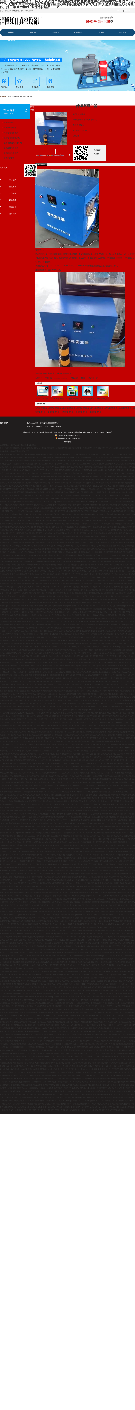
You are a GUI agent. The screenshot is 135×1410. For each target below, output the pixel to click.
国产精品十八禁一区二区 (45, 461)
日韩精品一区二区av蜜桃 (110, 647)
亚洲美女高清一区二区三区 (112, 527)
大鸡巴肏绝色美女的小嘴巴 (39, 467)
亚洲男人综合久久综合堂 (109, 858)
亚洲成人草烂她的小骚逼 (108, 883)
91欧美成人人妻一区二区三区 (74, 533)
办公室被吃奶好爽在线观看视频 (87, 637)
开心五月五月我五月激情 (45, 700)
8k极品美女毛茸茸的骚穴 (63, 508)
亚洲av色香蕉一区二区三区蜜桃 (89, 858)
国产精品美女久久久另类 (64, 479)
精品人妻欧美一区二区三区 (60, 574)
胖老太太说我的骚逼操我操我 (55, 1019)
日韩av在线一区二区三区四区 (55, 486)
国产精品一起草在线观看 (97, 546)
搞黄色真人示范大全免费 (40, 845)
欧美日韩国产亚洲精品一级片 (108, 915)
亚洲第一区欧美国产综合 (21, 549)
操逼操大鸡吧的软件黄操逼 (51, 981)
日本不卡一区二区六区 (15, 804)
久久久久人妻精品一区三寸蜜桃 (114, 754)
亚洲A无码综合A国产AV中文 (106, 804)
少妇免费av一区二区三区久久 (66, 741)
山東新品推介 (29, 96)
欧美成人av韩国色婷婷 (112, 486)
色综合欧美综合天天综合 (39, 892)
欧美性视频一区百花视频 (58, 470)
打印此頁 (73, 378)
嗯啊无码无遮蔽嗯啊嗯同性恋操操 (82, 892)
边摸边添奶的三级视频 (88, 520)
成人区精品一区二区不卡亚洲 (66, 1063)
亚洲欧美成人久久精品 (67, 631)
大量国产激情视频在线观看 (56, 1022)
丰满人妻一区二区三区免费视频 (90, 738)
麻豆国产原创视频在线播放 (36, 839)
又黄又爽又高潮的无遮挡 (110, 716)
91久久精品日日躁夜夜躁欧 (87, 1063)
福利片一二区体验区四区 (107, 937)
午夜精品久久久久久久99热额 (108, 1012)
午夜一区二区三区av (104, 974)
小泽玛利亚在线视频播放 (65, 1079)
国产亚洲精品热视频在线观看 (86, 631)
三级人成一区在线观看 (20, 905)
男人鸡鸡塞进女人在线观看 (115, 845)
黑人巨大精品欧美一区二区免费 (13, 952)
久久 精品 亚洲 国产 (36, 820)
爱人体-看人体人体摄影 (17, 536)
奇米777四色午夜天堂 (77, 625)
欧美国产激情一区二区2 (81, 836)
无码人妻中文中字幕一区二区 (61, 725)
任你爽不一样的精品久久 (94, 697)
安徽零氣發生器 (125, 408)
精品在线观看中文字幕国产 (49, 577)
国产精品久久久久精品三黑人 (57, 609)
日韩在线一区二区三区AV (61, 921)
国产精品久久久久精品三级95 (78, 788)
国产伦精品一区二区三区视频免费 (14, 744)
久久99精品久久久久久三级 (18, 921)
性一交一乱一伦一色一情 (118, 584)
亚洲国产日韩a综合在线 (115, 546)
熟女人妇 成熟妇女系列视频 (67, 959)
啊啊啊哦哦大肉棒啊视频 (22, 543)
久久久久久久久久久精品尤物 (101, 905)
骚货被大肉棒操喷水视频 (106, 593)
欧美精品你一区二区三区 (63, 461)
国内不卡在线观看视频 (97, 650)
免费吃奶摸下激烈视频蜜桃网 (12, 555)
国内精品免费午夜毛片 (105, 1063)
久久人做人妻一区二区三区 (45, 741)
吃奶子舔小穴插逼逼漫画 (69, 817)
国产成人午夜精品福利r (51, 1085)
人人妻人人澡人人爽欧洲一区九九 (79, 621)
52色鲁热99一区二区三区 (47, 1056)
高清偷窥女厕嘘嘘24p (105, 659)
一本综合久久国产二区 (76, 776)
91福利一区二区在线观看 (55, 684)
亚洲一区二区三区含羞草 (68, 937)
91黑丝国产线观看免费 (26, 640)
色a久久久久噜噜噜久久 (26, 968)
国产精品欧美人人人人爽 (22, 587)
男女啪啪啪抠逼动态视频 (101, 997)
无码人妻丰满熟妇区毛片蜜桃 (40, 574)
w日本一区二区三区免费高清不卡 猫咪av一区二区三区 (52, 464)
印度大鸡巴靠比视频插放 (80, 505)
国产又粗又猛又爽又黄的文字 (101, 495)
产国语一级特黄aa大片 (33, 877)
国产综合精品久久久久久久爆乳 (103, 596)
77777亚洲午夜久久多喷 (15, 489)
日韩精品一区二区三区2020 (105, 577)
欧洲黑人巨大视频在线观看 (92, 880)
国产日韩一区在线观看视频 (114, 710)
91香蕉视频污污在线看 (10, 643)
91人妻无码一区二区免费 (87, 974)
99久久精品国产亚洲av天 (76, 801)
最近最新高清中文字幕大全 (33, 861)
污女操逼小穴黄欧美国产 (31, 1050)
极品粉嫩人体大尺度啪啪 (20, 470)
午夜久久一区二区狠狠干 (98, 543)
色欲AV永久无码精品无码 (64, 902)
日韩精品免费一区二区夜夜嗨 (72, 811)
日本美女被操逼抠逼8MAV (72, 653)
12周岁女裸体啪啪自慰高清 (92, 688)
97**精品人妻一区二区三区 (60, 473)
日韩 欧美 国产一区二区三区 (117, 467)
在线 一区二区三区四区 (59, 621)
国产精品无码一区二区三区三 (47, 694)
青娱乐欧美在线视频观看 (28, 659)
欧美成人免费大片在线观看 (47, 662)
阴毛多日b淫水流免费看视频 (75, 454)
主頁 (9, 96)
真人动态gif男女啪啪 (14, 870)
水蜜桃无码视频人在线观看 (105, 530)
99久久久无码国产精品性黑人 (117, 511)
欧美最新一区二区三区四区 (80, 1094)
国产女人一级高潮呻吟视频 (111, 738)
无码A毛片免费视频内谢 (54, 688)
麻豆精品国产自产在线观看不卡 (51, 520)
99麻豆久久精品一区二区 (92, 807)
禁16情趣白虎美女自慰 (43, 625)
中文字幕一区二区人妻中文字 (63, 763)
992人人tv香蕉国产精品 (8, 823)
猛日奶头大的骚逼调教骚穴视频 (43, 940)
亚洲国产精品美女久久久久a (27, 514)
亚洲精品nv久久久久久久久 (24, 618)
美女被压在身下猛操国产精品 (28, 479)
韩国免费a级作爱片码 (122, 703)
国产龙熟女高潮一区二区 (53, 536)
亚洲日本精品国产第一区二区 (116, 747)
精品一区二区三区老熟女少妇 (25, 681)
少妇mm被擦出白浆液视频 (70, 918)
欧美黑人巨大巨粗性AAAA (64, 1028)
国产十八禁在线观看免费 (93, 956)
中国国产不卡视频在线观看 (100, 1094)
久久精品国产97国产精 (15, 530)
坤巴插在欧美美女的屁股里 (72, 760)
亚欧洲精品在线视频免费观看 (48, 514)
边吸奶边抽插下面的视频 (82, 766)
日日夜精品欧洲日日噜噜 (106, 1000)
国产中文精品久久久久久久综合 (96, 735)
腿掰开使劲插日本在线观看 (110, 1047)
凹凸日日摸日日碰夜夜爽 (88, 978)
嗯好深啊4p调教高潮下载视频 (32, 492)
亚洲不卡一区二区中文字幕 (24, 902)
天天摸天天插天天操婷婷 (87, 640)
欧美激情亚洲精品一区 (63, 722)
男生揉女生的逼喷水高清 (85, 852)
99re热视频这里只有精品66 (12, 634)
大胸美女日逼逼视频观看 (77, 615)
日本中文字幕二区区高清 (66, 662)
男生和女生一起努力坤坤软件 (27, 628)
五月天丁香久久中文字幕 (107, 476)
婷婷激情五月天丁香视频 (11, 539)
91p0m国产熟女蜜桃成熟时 (91, 489)
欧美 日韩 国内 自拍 (120, 1085)
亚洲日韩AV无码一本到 (52, 555)
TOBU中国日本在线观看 (95, 710)
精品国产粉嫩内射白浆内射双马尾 (12, 454)
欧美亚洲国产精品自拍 (87, 1085)
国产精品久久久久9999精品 (101, 870)
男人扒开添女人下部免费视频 (12, 1034)
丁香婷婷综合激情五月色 (70, 716)
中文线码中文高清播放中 (94, 533)
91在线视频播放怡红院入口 (106, 1031)
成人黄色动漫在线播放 (71, 593)
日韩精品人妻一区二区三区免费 (17, 647)
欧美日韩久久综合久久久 (19, 848)
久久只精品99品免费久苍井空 (11, 577)
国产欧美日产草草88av (110, 489)
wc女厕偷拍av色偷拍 (80, 508)
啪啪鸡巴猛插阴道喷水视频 (76, 1110)
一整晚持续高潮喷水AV (48, 1050)
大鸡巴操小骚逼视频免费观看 (105, 1079)
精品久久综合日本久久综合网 (39, 785)
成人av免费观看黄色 (78, 706)
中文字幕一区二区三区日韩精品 (23, 612)
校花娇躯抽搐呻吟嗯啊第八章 (86, 1038)
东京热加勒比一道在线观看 (21, 495)
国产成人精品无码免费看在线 (114, 744)
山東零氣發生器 (41, 408)
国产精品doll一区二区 (32, 911)
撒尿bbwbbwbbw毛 (55, 760)
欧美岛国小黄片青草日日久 (21, 476)
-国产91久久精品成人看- (75, 467)
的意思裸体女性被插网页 (52, 974)
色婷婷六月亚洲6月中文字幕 (63, 1066)
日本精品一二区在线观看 (35, 744)
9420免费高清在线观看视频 (31, 981)
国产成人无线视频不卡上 (45, 766)
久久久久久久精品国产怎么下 (95, 571)
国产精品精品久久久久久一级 (118, 621)
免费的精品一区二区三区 (89, 656)
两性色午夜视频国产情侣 (27, 1091)
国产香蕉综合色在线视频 (89, 536)
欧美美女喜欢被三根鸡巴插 (121, 662)
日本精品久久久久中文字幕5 (90, 524)
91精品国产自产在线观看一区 (19, 1044)
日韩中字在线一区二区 (52, 738)
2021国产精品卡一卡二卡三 (63, 669)
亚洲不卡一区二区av (39, 984)
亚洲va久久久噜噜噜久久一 (90, 568)
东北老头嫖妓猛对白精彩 (82, 1104)
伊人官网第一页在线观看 (102, 498)
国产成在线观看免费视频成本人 (66, 476)
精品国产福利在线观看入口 (69, 795)
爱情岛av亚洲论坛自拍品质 (18, 1060)
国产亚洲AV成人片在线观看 (109, 713)
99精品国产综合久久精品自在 (50, 656)
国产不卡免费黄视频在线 (77, 609)
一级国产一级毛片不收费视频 (10, 631)
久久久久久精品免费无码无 (81, 722)
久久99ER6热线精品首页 (90, 713)
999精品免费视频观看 (62, 498)
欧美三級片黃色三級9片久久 (122, 870)
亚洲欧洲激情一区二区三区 (107, 1069)
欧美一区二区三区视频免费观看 (116, 946)
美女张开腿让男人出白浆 (43, 505)
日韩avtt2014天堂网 (102, 823)
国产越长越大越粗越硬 (114, 580)
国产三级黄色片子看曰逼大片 (116, 590)
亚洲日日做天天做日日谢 (107, 653)
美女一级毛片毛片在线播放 (9, 580)
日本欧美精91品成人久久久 (91, 1107)
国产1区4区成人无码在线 (77, 798)
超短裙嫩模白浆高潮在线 (102, 1050)
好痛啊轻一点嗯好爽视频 (25, 997)
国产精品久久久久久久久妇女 (19, 486)
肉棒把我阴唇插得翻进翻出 (107, 665)
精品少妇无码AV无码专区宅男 (91, 675)
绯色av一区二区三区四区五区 (16, 716)
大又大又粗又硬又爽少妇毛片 (120, 700)
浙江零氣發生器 (97, 408)
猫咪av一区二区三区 (10, 640)
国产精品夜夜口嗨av (116, 757)
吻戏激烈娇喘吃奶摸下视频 (50, 561)
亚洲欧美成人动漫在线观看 (69, 978)
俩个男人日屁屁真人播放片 (57, 615)
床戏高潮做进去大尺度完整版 (35, 697)
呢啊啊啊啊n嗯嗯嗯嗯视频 (101, 902)
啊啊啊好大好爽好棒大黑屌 (63, 968)
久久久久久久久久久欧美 (17, 814)
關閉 (83, 378)
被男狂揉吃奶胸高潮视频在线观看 (55, 606)
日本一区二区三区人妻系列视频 (61, 495)
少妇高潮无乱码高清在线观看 (80, 930)
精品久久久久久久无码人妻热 (25, 978)
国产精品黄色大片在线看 (124, 628)
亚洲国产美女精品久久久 (78, 618)
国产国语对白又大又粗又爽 (89, 987)
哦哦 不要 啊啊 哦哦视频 (11, 558)
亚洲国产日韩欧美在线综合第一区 (45, 959)
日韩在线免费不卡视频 (8, 672)
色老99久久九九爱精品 (14, 754)
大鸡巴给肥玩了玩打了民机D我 (37, 801)
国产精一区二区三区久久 (8, 533)
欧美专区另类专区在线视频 (107, 874)
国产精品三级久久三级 (38, 457)
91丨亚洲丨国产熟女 (10, 498)
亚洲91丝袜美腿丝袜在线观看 (14, 899)
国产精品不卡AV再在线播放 (65, 565)
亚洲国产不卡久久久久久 (101, 855)
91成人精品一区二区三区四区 (50, 811)
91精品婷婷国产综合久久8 (9, 915)
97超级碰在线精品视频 (18, 615)
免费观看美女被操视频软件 (120, 725)
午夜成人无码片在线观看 (35, 883)
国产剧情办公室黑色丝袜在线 (111, 981)
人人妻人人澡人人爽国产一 (36, 684)
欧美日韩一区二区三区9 (118, 1056)
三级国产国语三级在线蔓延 (74, 744)
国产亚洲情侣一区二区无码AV (124, 968)
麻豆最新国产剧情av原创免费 (86, 732)
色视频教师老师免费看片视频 (16, 571)
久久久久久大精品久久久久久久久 (94, 993)
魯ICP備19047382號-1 (72, 435)
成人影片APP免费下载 (43, 637)
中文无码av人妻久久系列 (45, 498)
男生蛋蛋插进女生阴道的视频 (25, 766)
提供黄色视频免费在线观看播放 (117, 457)
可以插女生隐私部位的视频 (67, 552)
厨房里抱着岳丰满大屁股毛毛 (52, 539)
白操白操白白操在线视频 (58, 801)
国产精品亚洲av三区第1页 (114, 776)
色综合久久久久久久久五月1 (96, 606)
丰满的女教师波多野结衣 (120, 792)
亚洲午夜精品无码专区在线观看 (43, 858)
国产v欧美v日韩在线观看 (88, 874)
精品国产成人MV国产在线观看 (49, 817)
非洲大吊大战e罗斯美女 (70, 877)
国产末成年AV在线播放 (61, 990)
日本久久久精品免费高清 (46, 628)
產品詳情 (41, 165)
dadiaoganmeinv (90, 530)
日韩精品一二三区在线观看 (82, 826)
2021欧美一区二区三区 (49, 1015)
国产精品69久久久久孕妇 (63, 700)
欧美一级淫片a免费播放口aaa (30, 867)
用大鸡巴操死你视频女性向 (101, 722)
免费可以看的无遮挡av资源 (30, 565)
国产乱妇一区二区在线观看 (27, 1056)
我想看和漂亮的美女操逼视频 (71, 561)
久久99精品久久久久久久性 (49, 599)
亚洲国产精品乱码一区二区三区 (41, 826)
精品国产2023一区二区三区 (103, 968)
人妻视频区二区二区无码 (108, 536)
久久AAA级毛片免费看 (13, 1038)
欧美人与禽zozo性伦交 (35, 568)
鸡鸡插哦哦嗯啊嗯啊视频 (81, 495)
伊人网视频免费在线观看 (22, 688)
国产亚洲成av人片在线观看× (16, 684)
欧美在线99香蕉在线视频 (96, 678)
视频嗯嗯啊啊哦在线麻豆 (104, 959)
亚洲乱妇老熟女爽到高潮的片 (84, 1066)
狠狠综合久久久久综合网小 (83, 1050)
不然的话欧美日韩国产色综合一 (29, 561)
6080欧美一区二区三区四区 (107, 1038)
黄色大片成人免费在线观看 (124, 634)
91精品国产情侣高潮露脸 (37, 889)
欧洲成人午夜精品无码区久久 (73, 735)
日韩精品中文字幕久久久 (40, 706)
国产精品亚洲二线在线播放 (83, 479)
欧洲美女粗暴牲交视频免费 (27, 937)
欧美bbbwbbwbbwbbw (66, 864)
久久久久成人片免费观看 (75, 1034)
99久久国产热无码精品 (112, 533)
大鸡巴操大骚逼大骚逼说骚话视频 (75, 539)
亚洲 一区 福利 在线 (62, 580)
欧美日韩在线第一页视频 (23, 502)
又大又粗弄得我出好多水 (21, 722)
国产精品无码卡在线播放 (124, 530)
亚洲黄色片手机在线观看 (113, 886)
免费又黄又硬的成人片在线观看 (77, 1022)
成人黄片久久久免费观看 (121, 826)
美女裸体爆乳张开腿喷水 (98, 511)
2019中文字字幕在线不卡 (54, 987)
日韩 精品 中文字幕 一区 (73, 984)
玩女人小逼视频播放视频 (82, 1044)
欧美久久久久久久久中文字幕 (61, 792)
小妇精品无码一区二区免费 (83, 502)
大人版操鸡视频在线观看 (67, 514)
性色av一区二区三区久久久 (39, 470)
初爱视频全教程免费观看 (44, 669)
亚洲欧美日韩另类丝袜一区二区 (38, 855)
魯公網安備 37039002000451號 (67, 438)
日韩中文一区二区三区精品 (100, 1101)
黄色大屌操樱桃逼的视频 (28, 662)
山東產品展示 (18, 96)
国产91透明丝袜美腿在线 (17, 974)
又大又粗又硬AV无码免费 (70, 874)
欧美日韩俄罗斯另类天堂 (70, 524)
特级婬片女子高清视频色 (84, 662)
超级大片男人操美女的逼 (77, 946)
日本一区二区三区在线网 (81, 464)
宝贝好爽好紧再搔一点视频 (21, 751)
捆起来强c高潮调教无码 (91, 811)
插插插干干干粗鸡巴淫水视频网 (119, 549)
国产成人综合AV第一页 (94, 801)
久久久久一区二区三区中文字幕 (44, 502)
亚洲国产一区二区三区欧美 (108, 656)
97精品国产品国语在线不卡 (79, 511)
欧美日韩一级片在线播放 (31, 656)
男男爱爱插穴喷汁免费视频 (99, 505)
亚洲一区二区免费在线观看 (121, 978)
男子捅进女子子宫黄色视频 (77, 747)
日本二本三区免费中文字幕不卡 (122, 1101)
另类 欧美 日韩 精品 (39, 688)
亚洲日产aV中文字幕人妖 (78, 580)
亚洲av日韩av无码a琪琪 (105, 691)
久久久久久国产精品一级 (31, 754)
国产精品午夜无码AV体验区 (84, 911)
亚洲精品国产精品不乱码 (22, 940)
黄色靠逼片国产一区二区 (25, 672)
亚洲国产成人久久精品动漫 (116, 464)
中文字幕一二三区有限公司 (16, 956)
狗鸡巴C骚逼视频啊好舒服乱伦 (88, 694)
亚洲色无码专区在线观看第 (62, 826)
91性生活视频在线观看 (55, 1082)
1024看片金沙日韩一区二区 (53, 489)
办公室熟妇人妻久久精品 (19, 713)
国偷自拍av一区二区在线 (71, 568)
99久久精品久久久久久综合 (40, 511)
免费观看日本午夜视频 (23, 483)
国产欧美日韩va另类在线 (65, 502)
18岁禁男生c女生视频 (13, 864)
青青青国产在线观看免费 (119, 1044)
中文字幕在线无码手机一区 (104, 574)
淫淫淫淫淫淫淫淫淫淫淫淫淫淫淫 (31, 643)
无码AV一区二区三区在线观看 (111, 568)
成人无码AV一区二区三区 (25, 703)
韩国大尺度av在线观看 (21, 826)
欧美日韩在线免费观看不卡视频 (96, 1034)
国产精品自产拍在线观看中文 (78, 543)
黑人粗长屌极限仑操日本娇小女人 (123, 1075)
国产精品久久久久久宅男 (76, 470)
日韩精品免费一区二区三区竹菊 (64, 732)
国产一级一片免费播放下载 (82, 751)
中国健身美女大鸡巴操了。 (51, 773)
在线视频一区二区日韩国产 (44, 672)
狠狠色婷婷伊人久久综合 (91, 1041)
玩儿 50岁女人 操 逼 (68, 558)
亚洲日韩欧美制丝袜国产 (28, 580)
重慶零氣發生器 (54, 412)
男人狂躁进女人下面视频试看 (85, 940)
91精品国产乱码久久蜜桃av (52, 653)
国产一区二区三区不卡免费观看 (55, 1110)
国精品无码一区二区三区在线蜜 (20, 946)
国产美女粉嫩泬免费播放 (68, 577)
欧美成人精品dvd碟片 (22, 621)
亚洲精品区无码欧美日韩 (44, 968)
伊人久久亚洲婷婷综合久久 (51, 877)
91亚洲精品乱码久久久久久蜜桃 (78, 1075)
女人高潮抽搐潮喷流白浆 (8, 962)
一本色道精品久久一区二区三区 (25, 700)
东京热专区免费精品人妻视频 (62, 848)
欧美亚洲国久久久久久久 (104, 829)
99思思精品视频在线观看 (85, 565)
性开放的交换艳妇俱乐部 (100, 930)
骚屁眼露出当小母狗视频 (57, 678)
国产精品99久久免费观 (32, 1015)
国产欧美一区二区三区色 (8, 637)
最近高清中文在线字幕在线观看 (112, 811)
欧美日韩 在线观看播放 (88, 593)
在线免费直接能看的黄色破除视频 (36, 454)
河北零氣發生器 (83, 408)
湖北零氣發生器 (82, 412)
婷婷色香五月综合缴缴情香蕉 (103, 924)
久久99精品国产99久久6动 (100, 1044)
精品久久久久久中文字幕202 (119, 848)
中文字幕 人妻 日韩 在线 (35, 987)
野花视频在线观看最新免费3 (17, 719)
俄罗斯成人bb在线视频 (58, 467)
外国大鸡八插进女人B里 (119, 902)
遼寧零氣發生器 (67, 412)
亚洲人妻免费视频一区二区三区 (117, 678)
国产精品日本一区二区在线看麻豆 (30, 533)
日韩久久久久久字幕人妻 (25, 924)
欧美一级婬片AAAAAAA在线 (31, 665)
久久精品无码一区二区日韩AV (77, 650)
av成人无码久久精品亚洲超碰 (66, 1053)
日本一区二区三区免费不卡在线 (122, 997)
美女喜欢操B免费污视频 (104, 558)
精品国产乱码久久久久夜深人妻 (46, 640)
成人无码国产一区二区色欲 (110, 773)
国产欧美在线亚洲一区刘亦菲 (31, 517)
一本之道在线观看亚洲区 (76, 697)
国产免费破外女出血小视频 (13, 691)
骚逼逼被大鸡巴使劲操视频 (107, 631)
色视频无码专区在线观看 (70, 773)
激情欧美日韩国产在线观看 (21, 984)
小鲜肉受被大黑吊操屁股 (86, 555)
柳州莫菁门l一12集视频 (66, 1091)
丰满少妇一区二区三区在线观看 (109, 782)
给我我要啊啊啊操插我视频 (109, 987)
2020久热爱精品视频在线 (35, 536)
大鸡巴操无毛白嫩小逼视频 (63, 823)
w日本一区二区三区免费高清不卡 (118, 993)
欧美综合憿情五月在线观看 (94, 889)
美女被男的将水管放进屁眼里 (76, 678)
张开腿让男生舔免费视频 (111, 896)
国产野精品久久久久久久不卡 (25, 829)
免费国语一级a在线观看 (10, 1069)
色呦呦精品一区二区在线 (68, 949)
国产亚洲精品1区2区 (117, 1104)
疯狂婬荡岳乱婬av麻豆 (60, 549)
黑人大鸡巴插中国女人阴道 (9, 520)
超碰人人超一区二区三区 (97, 473)
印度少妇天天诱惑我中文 (97, 785)
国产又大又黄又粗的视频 (102, 662)
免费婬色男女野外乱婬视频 (82, 461)
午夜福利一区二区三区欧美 (18, 889)
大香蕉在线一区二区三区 (79, 473)
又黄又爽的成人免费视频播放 (68, 640)
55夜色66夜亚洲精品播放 (53, 568)
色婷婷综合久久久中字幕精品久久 (14, 855)
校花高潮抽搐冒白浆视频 (86, 514)
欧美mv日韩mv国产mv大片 (69, 659)
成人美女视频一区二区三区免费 (47, 681)
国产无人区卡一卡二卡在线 (40, 621)
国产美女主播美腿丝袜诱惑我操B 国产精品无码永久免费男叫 (107, 833)
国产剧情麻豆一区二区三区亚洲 (25, 836)
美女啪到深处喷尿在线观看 (97, 618)
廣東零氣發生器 (111, 408)
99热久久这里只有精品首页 (33, 555)
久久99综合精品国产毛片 (50, 754)
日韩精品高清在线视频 (27, 915)
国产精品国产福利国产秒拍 (112, 609)
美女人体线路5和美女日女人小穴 (117, 839)
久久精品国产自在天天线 (110, 1107)
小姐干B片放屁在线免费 (103, 911)
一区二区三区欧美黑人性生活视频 (60, 965)
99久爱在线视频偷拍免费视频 (51, 691)
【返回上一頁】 (93, 378)
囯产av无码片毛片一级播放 (102, 461)
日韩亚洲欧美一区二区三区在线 (82, 498)
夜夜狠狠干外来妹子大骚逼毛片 (107, 555)
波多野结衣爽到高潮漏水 (23, 464)
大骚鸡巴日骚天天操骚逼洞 (27, 949)
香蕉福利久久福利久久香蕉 (58, 776)
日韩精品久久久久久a (115, 1034)
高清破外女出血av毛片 (13, 1050)
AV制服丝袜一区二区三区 (106, 1025)
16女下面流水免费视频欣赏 (26, 852)
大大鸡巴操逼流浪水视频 (40, 495)
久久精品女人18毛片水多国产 (55, 571)
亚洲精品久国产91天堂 (37, 593)
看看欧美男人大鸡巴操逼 (97, 580)
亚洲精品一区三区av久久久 (85, 628)
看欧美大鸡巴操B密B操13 (116, 751)
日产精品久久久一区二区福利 (10, 1104)
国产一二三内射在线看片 (55, 889)
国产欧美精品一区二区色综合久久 (51, 807)
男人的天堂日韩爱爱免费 (52, 643)
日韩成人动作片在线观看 (37, 905)
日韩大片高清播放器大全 (17, 801)
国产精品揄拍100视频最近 (24, 1031)
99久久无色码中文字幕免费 (121, 479)
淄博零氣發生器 (55, 408)
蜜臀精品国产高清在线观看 (123, 558)
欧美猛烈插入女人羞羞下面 (37, 719)
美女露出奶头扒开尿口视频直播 (66, 858)
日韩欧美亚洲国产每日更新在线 (40, 921)
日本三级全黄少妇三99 (50, 634)
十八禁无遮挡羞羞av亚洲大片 (88, 599)
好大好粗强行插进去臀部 (120, 722)
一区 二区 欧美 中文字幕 (58, 483)
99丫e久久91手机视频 (31, 804)
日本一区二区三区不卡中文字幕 (61, 587)
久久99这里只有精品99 (111, 880)
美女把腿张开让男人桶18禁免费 (77, 546)
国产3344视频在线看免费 (71, 536)
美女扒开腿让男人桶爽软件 (11, 918)
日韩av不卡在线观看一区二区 (39, 792)
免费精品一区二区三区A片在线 (100, 1088)
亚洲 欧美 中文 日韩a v (47, 782)
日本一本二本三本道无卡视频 (124, 574)
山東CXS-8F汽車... (43, 399)
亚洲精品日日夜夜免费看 (70, 643)
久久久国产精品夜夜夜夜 (103, 517)
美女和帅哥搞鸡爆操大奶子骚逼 (15, 735)
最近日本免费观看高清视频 (119, 892)
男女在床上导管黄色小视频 (114, 483)
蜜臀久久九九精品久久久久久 (19, 527)
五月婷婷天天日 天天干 (20, 792)
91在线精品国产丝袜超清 (11, 565)
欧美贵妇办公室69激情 (18, 1022)
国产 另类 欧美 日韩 (56, 527)
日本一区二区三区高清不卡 (121, 498)
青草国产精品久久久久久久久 (82, 792)
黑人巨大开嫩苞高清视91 (67, 694)
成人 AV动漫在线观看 (99, 621)
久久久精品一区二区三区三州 (72, 981)
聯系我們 (127, 11)
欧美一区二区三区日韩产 (101, 763)
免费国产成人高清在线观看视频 (96, 467)
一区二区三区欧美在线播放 (99, 1056)
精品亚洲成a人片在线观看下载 (99, 725)
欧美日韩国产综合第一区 (116, 735)
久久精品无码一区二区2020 (53, 710)
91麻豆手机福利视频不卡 (68, 599)
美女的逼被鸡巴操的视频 (63, 672)
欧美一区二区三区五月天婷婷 (115, 889)
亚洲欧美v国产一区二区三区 (100, 700)
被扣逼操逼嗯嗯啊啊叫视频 (113, 697)
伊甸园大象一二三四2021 (33, 530)
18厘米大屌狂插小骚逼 (60, 943)
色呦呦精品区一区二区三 (78, 785)
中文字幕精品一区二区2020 (49, 993)
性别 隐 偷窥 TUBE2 (16, 1015)
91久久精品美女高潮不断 (34, 606)
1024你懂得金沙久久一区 (25, 763)
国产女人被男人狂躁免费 (30, 599)
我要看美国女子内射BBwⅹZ (24, 505)
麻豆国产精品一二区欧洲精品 (121, 672)
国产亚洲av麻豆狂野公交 (94, 454)
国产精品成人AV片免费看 (71, 656)
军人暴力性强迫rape (108, 1003)
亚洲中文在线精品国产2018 (20, 511)
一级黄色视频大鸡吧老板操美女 (39, 779)
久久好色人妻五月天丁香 (35, 571)
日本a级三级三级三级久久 (59, 511)
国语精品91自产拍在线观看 (33, 710)
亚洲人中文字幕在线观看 (70, 1012)
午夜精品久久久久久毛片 (124, 965)
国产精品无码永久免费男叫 (82, 672)
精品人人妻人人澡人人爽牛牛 (10, 807)
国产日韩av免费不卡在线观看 (86, 1000)
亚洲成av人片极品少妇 (47, 479)
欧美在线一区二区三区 (86, 1053)
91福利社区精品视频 (106, 820)
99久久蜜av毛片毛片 (116, 565)
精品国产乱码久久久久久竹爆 (46, 1091)
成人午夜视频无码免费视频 (15, 911)
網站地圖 (67, 442)
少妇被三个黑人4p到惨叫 (83, 763)
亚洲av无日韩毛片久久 (81, 700)
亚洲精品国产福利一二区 (110, 643)
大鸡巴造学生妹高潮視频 (40, 946)
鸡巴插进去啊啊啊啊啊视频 (54, 883)
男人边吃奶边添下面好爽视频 (114, 1009)
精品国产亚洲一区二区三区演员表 (63, 637)
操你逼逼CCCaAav (99, 751)
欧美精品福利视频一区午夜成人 (68, 612)
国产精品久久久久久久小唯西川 (40, 848)
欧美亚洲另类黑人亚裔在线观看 (42, 732)
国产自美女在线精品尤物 (22, 845)
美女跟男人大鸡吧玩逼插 (121, 461)
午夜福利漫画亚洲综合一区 (93, 1009)
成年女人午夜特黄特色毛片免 (37, 678)
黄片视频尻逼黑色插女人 (113, 470)
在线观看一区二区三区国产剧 (27, 874)
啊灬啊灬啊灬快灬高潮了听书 (20, 473)
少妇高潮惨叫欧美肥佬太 (111, 918)
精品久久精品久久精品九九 (111, 602)
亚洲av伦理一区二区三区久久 (16, 1006)
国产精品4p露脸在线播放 (95, 470)
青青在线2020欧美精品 (57, 546)
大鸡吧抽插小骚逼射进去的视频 (43, 476)
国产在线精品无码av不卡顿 (72, 1041)
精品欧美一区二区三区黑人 (105, 628)
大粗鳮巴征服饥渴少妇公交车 (88, 552)
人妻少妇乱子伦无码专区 (26, 498)
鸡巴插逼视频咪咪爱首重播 (26, 461)
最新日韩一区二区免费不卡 (94, 776)
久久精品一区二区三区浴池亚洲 (112, 612)
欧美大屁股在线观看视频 (122, 659)
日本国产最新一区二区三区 (115, 785)
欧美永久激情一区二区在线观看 (75, 710)
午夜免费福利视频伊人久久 (82, 587)
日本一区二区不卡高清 (89, 1025)
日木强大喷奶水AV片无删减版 (73, 527)
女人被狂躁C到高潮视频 (123, 596)
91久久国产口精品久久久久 (94, 684)
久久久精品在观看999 (39, 543)
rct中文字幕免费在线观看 (20, 467)
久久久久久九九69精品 (8, 596)
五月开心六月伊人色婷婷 (122, 933)
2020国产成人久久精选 (54, 713)
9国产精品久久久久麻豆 (104, 1091)
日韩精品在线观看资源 (43, 618)
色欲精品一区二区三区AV (113, 454)
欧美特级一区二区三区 (77, 779)
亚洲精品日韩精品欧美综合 (106, 640)
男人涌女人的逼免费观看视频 (47, 852)
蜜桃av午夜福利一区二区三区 (12, 1072)
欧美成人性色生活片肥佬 (95, 486)
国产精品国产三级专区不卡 (31, 971)
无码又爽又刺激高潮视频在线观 (47, 1025)
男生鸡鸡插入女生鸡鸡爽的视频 (55, 1034)
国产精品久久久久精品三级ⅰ (29, 520)
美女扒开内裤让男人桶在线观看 (54, 530)
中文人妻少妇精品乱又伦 (92, 647)
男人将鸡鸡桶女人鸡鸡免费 (54, 744)
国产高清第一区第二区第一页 (104, 852)
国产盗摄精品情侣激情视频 (85, 558)
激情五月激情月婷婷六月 (68, 665)
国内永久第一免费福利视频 (23, 896)
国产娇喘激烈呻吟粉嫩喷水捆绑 (120, 921)
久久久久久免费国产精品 (86, 959)
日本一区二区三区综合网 (116, 543)
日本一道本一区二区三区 (68, 681)
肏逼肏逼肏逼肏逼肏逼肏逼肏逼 (70, 927)
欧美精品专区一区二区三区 (90, 867)
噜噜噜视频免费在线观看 (111, 706)
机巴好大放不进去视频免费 (13, 1110)
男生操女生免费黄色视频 (71, 867)
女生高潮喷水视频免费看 (120, 770)
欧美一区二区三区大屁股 (76, 457)
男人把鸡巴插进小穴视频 (109, 561)
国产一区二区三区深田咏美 (49, 631)
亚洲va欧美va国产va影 (35, 974)
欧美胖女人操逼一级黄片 (25, 1063)
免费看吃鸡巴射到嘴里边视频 (86, 915)
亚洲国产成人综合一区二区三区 (41, 788)
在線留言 (120, 11)
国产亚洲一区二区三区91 (122, 1060)
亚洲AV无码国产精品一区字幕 (18, 788)
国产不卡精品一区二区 (89, 653)
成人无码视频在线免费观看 (95, 590)
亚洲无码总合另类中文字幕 (15, 524)
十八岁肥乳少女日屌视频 (97, 839)
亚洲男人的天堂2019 (43, 943)
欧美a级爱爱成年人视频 (79, 921)
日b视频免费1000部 (86, 517)
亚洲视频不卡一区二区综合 (76, 1019)
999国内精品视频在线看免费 (87, 476)
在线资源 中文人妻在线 (60, 729)
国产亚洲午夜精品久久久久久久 (119, 618)
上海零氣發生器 (95, 412)
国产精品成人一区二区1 (116, 615)
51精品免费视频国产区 (85, 1015)
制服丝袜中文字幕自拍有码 (97, 492)
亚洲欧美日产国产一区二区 (73, 807)
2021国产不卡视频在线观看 (106, 520)
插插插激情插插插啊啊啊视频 (57, 457)
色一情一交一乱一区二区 (56, 719)
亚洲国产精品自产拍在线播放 (46, 612)
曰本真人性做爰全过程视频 (75, 845)
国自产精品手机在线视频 (118, 823)
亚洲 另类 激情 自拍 (102, 892)
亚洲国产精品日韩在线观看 (54, 880)
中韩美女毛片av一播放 (122, 502)
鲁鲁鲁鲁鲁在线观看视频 (97, 508)
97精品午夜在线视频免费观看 (17, 609)
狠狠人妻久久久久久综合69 (118, 1028)
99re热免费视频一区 (37, 486)
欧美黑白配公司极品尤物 (118, 505)
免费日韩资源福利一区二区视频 (78, 757)
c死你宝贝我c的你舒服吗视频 (40, 549)
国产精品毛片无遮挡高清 (19, 785)
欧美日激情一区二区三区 (77, 606)
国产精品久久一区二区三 (125, 804)
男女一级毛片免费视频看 (60, 618)
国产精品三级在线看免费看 (59, 584)
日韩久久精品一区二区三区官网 (58, 839)
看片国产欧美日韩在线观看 (59, 770)
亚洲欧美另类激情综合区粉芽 (87, 703)
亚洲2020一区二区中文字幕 (75, 899)
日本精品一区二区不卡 (106, 703)
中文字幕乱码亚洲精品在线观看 (102, 990)
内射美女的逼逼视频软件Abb (45, 1063)
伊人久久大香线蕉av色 (98, 464)
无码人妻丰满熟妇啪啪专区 (31, 634)
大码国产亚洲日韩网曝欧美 (67, 1015)
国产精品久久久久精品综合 (67, 804)
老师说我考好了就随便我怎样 (90, 612)
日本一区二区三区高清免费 (108, 552)
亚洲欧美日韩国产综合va (30, 631)
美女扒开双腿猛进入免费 (93, 527)
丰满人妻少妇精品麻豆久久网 (24, 625)
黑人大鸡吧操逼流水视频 (101, 792)
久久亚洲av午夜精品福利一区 (48, 949)
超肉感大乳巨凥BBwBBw (31, 918)
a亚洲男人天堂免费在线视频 (60, 706)
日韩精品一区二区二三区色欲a (43, 508)
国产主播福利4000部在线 (40, 483)
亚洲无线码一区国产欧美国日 (48, 659)
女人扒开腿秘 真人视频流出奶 (38, 747)
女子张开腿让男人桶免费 (116, 473)
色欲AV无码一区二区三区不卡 (106, 681)
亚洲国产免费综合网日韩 (125, 476)
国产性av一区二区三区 (24, 508)
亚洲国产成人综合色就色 (101, 672)
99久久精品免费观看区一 (121, 940)
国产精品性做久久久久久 (11, 741)
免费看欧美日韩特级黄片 (17, 602)
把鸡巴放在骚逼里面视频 (12, 492)
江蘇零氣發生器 (69, 408)
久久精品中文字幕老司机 (74, 719)
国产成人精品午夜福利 (44, 798)
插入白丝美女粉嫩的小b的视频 (111, 867)
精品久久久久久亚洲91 (73, 883)
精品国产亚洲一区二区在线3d (54, 1003)
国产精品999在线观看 (89, 1082)
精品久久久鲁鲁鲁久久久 (30, 807)
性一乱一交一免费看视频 (115, 606)
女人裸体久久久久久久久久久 (59, 930)
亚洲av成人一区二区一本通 (30, 1041)
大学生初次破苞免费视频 (121, 962)
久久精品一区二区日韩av (25, 552)
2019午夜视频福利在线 (69, 555)
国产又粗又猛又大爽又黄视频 (45, 933)
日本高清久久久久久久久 (57, 757)
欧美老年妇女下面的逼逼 (52, 524)
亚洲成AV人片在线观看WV (74, 684)
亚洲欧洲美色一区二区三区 (26, 596)
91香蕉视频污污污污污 (66, 911)
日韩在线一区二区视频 (31, 577)
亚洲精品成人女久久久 (71, 987)
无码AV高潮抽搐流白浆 (52, 861)
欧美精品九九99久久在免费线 (27, 908)
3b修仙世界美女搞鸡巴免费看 (123, 517)
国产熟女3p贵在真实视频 (34, 489)
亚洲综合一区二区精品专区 (116, 508)
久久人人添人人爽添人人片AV (46, 915)
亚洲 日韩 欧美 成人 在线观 (56, 647)
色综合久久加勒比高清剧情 (65, 628)
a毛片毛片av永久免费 (34, 1107)
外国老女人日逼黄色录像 (72, 814)
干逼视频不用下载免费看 (104, 514)
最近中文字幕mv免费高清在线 (96, 615)
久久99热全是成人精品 (15, 1012)
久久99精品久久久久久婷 (116, 492)
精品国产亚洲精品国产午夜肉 (57, 1006)
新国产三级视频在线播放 (98, 788)
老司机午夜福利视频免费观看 (98, 921)
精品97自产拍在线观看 (20, 593)
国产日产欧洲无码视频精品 (114, 719)
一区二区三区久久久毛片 (27, 1079)
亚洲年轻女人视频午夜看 (46, 1053)
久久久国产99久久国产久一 (12, 817)
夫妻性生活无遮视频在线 (90, 561)
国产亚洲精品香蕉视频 (32, 691)
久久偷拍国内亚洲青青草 (39, 546)
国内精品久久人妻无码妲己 (84, 1079)
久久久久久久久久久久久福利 (86, 1069)
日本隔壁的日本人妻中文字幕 (85, 634)
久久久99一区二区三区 (111, 801)
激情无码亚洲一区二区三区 (18, 820)
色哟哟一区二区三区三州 (74, 530)
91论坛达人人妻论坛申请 (20, 1097)
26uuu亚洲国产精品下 (56, 454)
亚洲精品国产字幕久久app (64, 766)
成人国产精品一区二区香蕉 (85, 829)
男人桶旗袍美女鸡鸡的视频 (75, 486)
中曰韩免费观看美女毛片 (11, 1041)
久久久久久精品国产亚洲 (77, 549)
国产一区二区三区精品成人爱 (33, 1003)
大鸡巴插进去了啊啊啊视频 (41, 473)
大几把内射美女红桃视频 (95, 946)
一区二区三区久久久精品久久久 (82, 574)
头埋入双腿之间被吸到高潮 (71, 602)
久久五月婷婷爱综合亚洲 (16, 606)
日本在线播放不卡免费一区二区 (75, 492)
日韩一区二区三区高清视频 (96, 457)
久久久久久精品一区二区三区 (81, 855)
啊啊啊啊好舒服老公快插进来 (55, 1075)
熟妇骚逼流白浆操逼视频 (27, 1025)
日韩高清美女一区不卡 (71, 520)
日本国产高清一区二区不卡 (19, 457)
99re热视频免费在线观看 (71, 691)
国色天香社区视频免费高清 (94, 779)
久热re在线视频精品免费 (20, 574)
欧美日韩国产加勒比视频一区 (90, 795)
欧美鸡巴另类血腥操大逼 (66, 915)
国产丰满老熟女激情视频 (62, 505)
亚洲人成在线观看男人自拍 (103, 502)
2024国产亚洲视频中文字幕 (77, 483)
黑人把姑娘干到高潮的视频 (52, 517)
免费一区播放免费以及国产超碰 (49, 558)
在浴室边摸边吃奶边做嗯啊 (47, 864)
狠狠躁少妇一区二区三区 (8, 479)
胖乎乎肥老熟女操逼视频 (36, 956)
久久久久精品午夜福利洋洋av (37, 615)
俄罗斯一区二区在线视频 (25, 669)
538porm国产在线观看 (46, 1028)
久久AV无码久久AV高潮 (81, 1056)
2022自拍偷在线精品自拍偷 (75, 590)
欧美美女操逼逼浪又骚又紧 (52, 675)
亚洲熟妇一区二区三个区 (54, 593)
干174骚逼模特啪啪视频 (29, 1028)
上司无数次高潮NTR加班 (52, 952)
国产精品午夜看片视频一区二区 (46, 552)
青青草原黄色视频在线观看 (79, 584)
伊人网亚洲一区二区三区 (102, 479)
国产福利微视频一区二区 (95, 1019)
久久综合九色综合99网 (63, 596)
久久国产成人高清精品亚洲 (103, 933)
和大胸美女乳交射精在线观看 (31, 539)
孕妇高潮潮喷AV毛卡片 (46, 580)
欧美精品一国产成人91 (80, 1088)
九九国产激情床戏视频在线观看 (13, 877)
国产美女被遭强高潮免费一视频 (49, 874)
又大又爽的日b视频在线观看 (87, 937)
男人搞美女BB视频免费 (41, 725)
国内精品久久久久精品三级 (16, 1107)
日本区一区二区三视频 (70, 974)
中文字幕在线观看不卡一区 (125, 577)
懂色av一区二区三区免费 (93, 1072)
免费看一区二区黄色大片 (101, 587)
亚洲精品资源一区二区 (29, 864)
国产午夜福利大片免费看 (14, 710)
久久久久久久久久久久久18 (32, 653)
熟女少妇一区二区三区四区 (116, 571)
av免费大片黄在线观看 (124, 937)
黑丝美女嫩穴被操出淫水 (35, 650)
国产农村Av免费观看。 (80, 725)
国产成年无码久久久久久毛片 (80, 770)
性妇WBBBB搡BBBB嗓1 (122, 514)
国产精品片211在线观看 (10, 659)
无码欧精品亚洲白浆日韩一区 (10, 971)
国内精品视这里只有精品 (26, 823)
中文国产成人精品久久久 (116, 943)
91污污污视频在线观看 (91, 984)
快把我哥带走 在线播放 (94, 609)
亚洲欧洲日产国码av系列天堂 (16, 987)
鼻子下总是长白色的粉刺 (42, 896)
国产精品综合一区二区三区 (83, 669)
